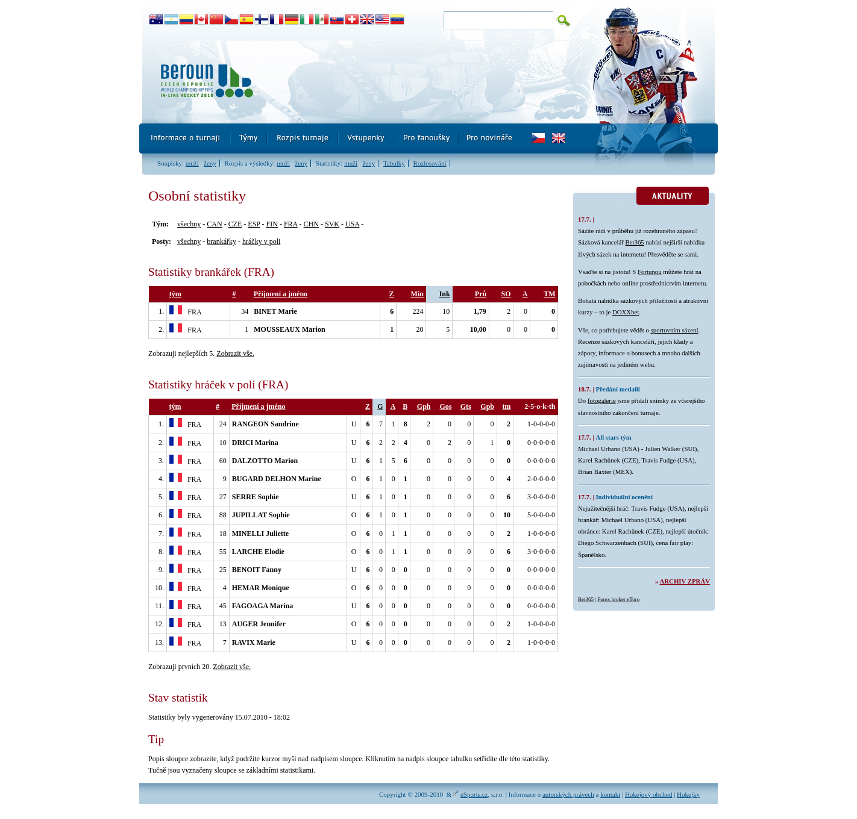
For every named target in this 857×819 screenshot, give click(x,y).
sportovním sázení (674, 330)
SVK (332, 224)
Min (417, 294)
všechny (189, 224)
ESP (254, 224)
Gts (465, 406)
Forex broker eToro (618, 599)
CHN (311, 224)
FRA (291, 224)
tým (175, 294)
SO (505, 294)
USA (352, 224)
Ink (444, 294)
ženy (210, 163)
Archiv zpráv (685, 581)
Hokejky (688, 794)
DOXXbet (625, 312)
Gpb (487, 406)
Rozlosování (430, 163)
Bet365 (635, 242)
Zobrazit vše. (235, 353)
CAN (214, 224)
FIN (272, 224)
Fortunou (650, 271)
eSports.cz (474, 794)
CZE (235, 224)
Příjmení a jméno (280, 294)
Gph (424, 406)
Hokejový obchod (649, 794)
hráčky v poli (261, 241)
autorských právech (568, 794)
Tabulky (394, 163)
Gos (445, 406)
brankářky (221, 241)
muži (192, 163)
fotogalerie (602, 400)
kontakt (610, 794)
